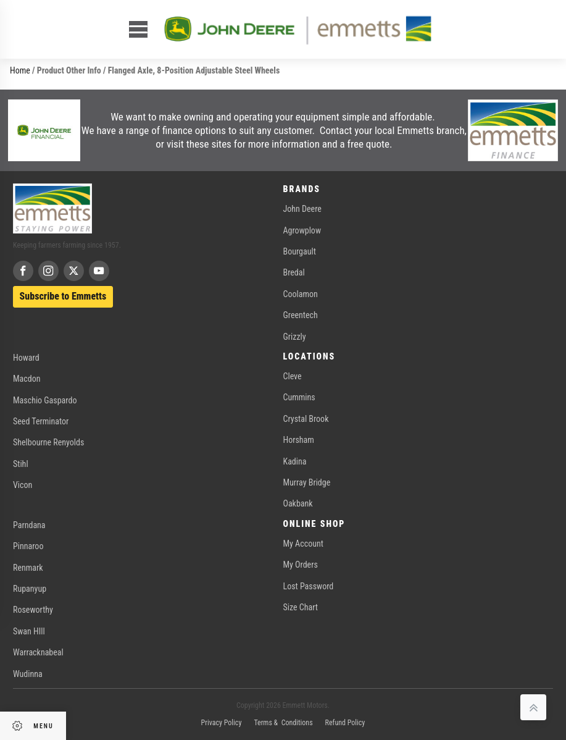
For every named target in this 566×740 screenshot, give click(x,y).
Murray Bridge (307, 482)
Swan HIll (29, 631)
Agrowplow (302, 230)
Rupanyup (29, 589)
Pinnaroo (28, 546)
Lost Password (308, 586)
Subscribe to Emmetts (63, 296)
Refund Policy (345, 722)
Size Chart (300, 607)
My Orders (300, 565)
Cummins (299, 397)
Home (20, 70)
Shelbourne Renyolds (48, 442)
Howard (26, 358)
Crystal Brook (306, 419)
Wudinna (28, 674)
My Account (303, 544)
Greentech (300, 315)
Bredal (294, 272)
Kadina (295, 461)
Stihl (20, 464)
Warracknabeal (38, 652)
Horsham (298, 440)
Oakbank (298, 503)
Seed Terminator (41, 421)
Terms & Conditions (283, 722)
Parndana (29, 525)
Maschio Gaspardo (45, 400)
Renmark (28, 568)
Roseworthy (33, 610)
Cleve (292, 376)
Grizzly (294, 337)
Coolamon (300, 294)
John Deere (302, 209)
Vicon (22, 485)
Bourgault (299, 251)
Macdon (27, 379)
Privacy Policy (221, 722)
